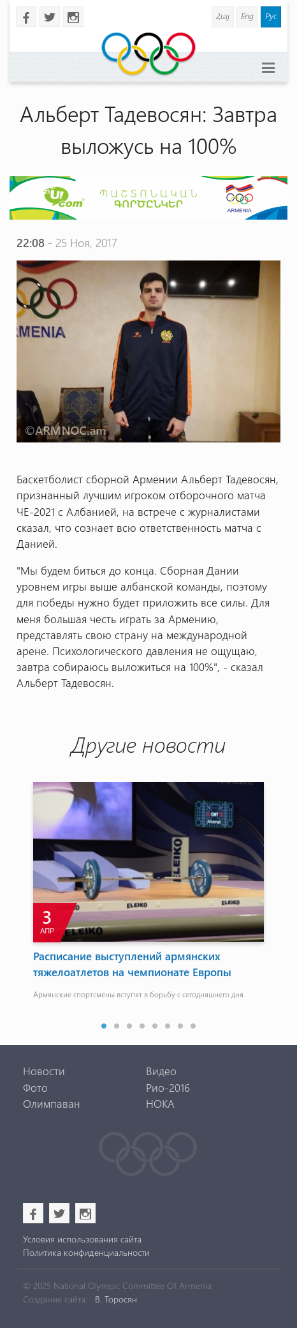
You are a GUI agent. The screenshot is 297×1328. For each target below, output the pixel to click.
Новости (44, 1071)
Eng (247, 15)
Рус (271, 15)
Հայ (222, 15)
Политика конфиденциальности (86, 1252)
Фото (35, 1087)
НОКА (160, 1103)
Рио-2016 (168, 1087)
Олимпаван (51, 1103)
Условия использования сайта (82, 1239)
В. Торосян (116, 1299)
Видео (161, 1071)
